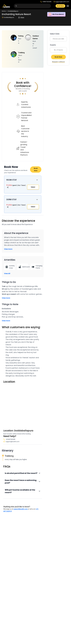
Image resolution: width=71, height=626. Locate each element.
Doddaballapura (13, 11)
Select (33, 187)
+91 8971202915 (9, 439)
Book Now (60, 6)
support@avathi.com (61, 2)
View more (8, 249)
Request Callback (58, 62)
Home (4, 11)
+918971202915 (45, 2)
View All (7, 273)
